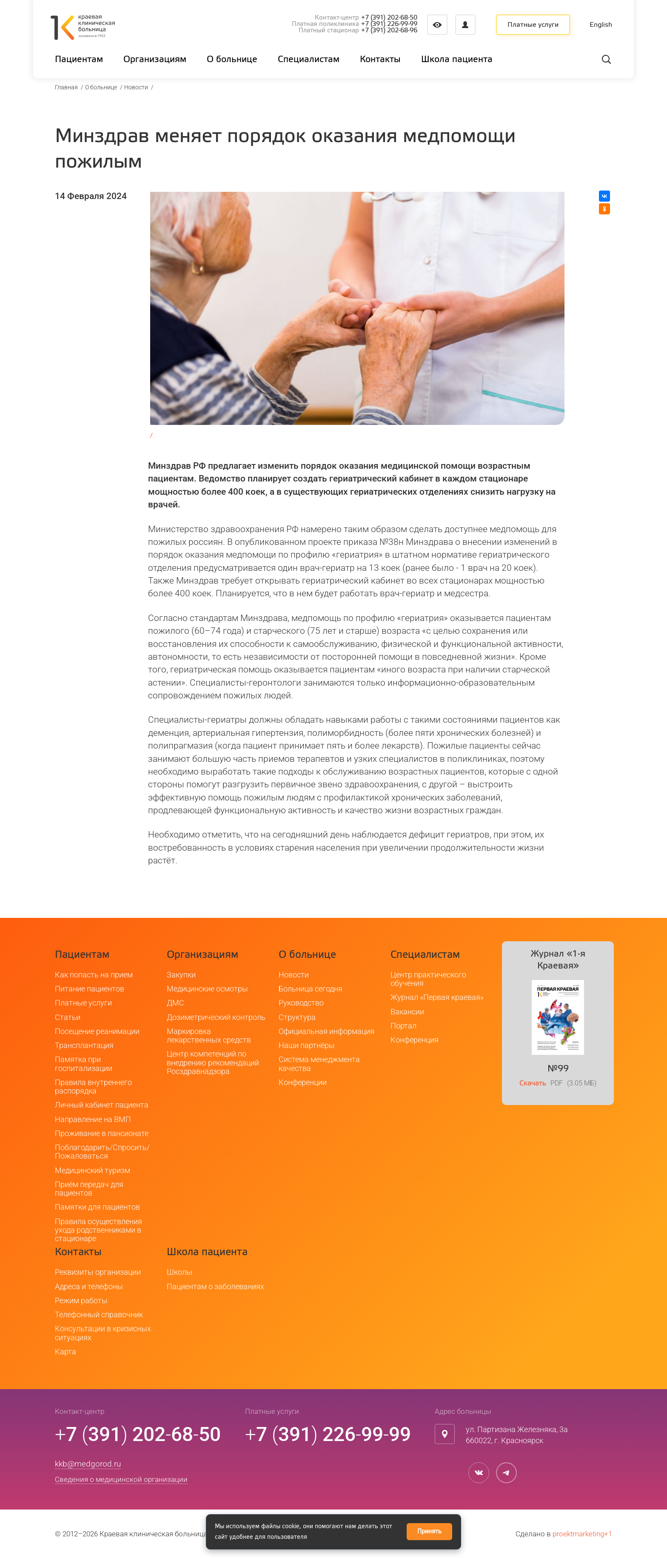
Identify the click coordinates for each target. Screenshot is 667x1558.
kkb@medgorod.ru (88, 1464)
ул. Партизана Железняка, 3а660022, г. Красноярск (517, 1435)
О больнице (101, 87)
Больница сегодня (310, 988)
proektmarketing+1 (582, 1534)
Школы (179, 1271)
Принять (429, 1532)
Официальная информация (326, 1031)
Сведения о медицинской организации (121, 1479)
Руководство (301, 1002)
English (601, 25)
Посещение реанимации (97, 1031)
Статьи (67, 1017)
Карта (65, 1351)
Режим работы (81, 1300)
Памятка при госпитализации (83, 1063)
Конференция (415, 1039)
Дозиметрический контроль (216, 1017)
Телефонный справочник (99, 1314)
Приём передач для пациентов (89, 1188)
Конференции (303, 1082)
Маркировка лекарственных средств (209, 1035)
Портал (403, 1025)
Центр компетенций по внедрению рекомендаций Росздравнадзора (213, 1062)
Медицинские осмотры (207, 988)
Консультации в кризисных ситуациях (103, 1333)
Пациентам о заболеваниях (215, 1286)
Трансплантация (84, 1045)
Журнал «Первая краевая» (437, 997)
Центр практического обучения (428, 979)
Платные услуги (533, 25)
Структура (297, 1017)
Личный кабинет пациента (101, 1104)
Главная (66, 87)
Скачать (532, 1083)
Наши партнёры (307, 1045)
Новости (136, 87)
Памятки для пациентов (97, 1206)
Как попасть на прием (94, 974)
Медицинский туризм (92, 1170)
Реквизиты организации (98, 1271)
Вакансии (407, 1011)
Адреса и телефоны (89, 1286)
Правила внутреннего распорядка (93, 1086)
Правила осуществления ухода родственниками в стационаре (98, 1230)
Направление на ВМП (93, 1119)
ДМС (175, 1002)
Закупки (181, 974)
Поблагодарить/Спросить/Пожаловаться (102, 1151)
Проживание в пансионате (101, 1133)
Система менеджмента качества (319, 1063)
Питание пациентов (89, 988)
